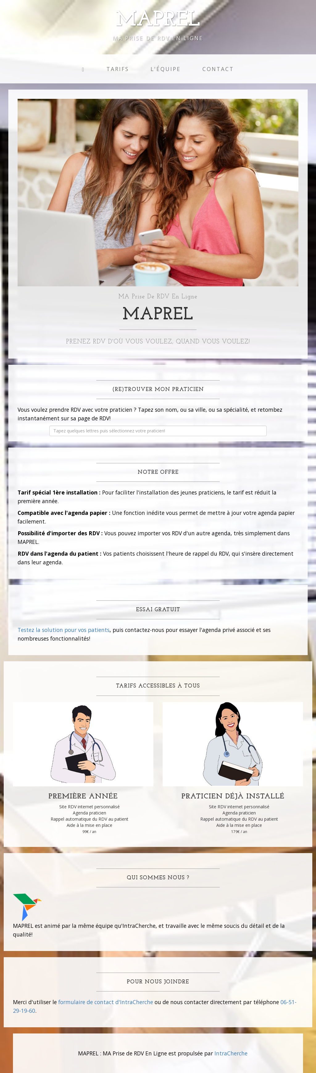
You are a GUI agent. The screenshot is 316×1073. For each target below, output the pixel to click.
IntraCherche (230, 1053)
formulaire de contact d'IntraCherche (105, 1002)
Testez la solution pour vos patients (64, 629)
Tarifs (117, 69)
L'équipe (166, 69)
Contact (218, 69)
